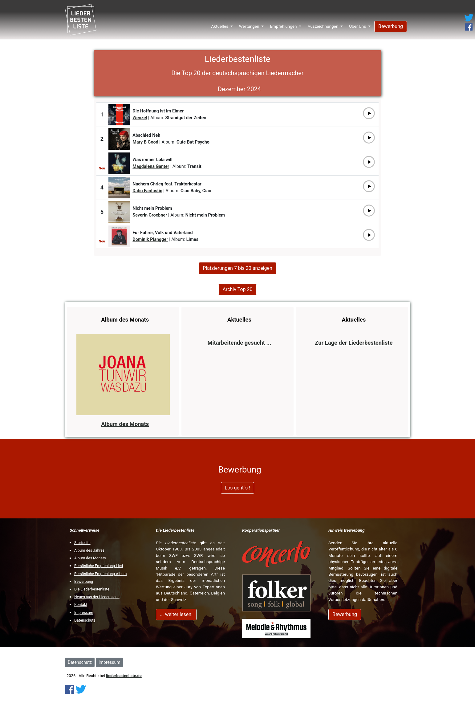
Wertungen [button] (249, 24)
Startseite (82, 543)
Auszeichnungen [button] (323, 24)
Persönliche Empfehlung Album (100, 574)
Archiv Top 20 (237, 289)
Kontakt (80, 605)
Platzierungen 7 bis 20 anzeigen (237, 268)
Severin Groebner (149, 215)
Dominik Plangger (150, 239)
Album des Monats (90, 558)
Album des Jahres (89, 550)
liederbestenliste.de (124, 675)
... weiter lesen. (176, 614)
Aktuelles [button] (220, 24)
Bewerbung (390, 24)
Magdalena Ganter (150, 166)
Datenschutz (84, 620)
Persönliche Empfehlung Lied (98, 566)
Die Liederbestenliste (91, 589)
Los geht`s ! (237, 488)
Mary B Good (145, 142)
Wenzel (139, 117)
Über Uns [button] (358, 24)
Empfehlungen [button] (284, 24)
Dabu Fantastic (147, 190)
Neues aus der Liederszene (97, 597)
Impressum (83, 613)
